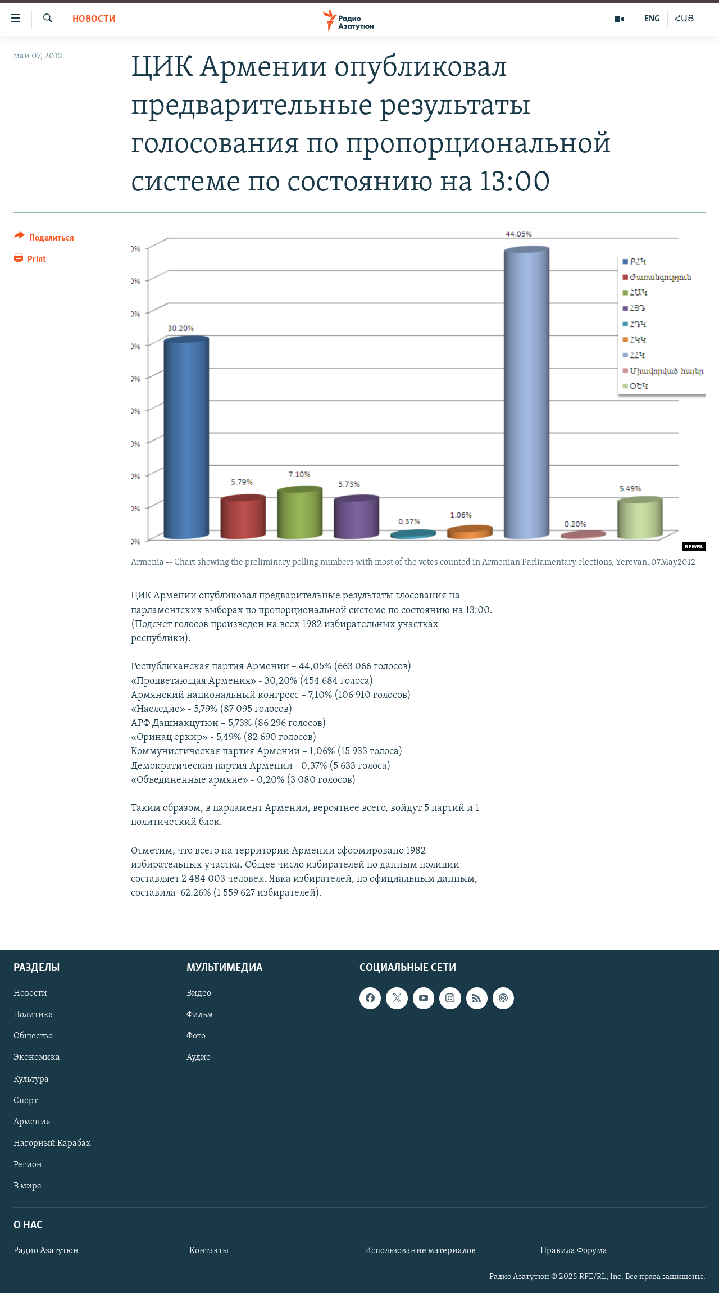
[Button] (44, 239)
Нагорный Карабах (51, 1142)
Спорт (25, 1100)
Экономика (36, 1057)
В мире (27, 1185)
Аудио (198, 1057)
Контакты (209, 1250)
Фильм (199, 1014)
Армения (32, 1121)
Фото (196, 1036)
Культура (31, 1078)
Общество (33, 1036)
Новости (94, 19)
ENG (651, 19)
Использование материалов (420, 1250)
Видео (198, 993)
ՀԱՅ (684, 19)
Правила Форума (573, 1250)
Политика (33, 1014)
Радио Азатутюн (46, 1250)
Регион (27, 1164)
